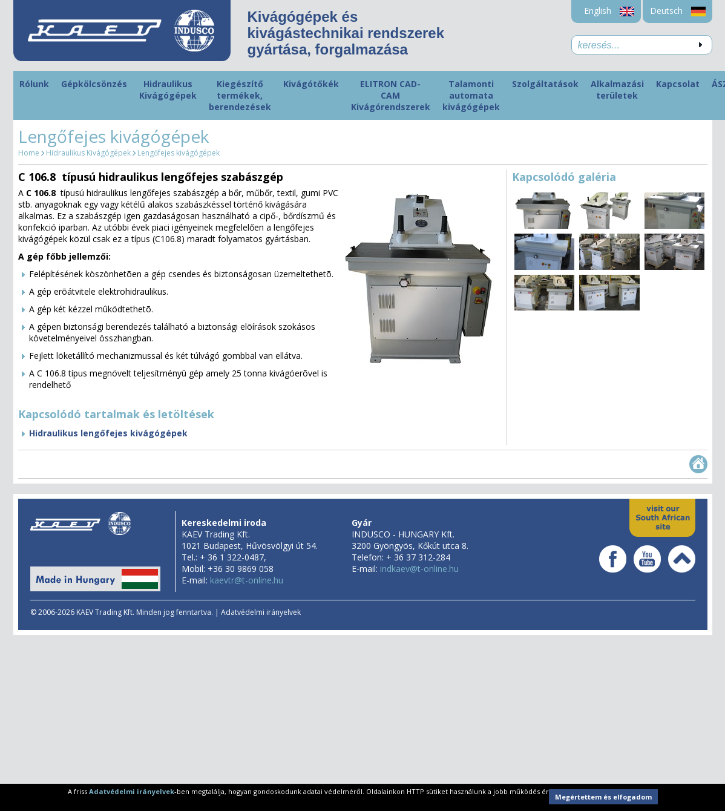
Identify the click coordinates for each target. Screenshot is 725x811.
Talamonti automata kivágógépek (471, 95)
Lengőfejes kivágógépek (178, 153)
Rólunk (34, 84)
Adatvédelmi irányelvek (261, 612)
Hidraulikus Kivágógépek (168, 89)
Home (28, 153)
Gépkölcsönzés (94, 84)
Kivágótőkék (311, 84)
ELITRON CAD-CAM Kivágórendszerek (390, 95)
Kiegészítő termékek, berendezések (240, 95)
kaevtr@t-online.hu (246, 580)
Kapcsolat (678, 84)
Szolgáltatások (545, 84)
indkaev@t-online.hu (419, 568)
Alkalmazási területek (617, 89)
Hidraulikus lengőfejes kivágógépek (108, 433)
